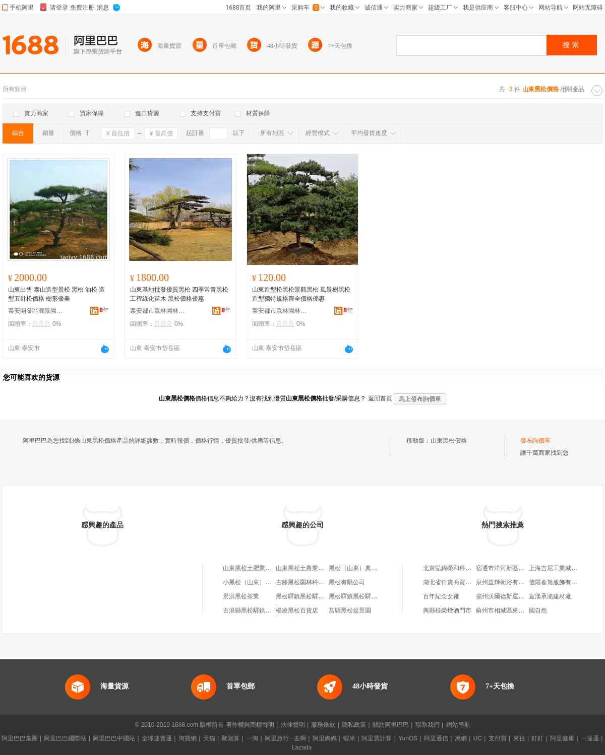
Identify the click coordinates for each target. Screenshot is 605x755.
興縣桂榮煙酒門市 (447, 610)
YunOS (407, 738)
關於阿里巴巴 (391, 724)
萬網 (461, 738)
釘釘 (537, 738)
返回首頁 (380, 398)
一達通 (590, 738)
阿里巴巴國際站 (65, 738)
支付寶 (498, 738)
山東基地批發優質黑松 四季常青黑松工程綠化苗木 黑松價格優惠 (179, 294)
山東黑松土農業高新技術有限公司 (321, 568)
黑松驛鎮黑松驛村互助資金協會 (318, 596)
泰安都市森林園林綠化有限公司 (158, 310)
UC (477, 738)
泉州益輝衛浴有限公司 (506, 582)
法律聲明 (293, 724)
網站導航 (458, 724)
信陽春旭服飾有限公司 (559, 582)
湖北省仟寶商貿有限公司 (456, 582)
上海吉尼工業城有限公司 (562, 568)
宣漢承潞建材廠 (550, 596)
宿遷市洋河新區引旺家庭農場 (515, 568)
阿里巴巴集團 (20, 738)
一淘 (252, 738)
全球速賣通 (157, 738)
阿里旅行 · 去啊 (285, 738)
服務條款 (323, 724)
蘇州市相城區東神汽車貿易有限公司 (524, 610)
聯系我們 (427, 724)
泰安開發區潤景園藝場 (36, 310)
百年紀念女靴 (441, 596)
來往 (519, 738)
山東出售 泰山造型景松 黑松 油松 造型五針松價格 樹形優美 (56, 294)
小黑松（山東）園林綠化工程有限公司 (274, 582)
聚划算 (230, 738)
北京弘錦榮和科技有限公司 (459, 568)
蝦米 (349, 738)
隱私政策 (354, 724)
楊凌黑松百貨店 (297, 610)
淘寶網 (187, 738)
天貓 (209, 738)
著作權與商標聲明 (250, 724)
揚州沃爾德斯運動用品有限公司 (518, 596)
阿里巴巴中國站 (114, 738)
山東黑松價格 (449, 440)
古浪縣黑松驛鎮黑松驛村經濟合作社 (271, 610)
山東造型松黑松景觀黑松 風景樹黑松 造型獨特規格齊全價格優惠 (301, 294)
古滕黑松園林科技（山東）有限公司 (324, 582)
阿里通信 (436, 738)
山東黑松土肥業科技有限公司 (262, 568)
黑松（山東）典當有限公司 (365, 568)
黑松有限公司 (347, 582)
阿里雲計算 (376, 738)
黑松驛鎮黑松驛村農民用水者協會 (374, 596)
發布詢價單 (535, 440)
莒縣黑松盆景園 (350, 610)
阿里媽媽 (325, 738)
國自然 (538, 610)
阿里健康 (562, 738)
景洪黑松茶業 (241, 596)
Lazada (302, 747)
